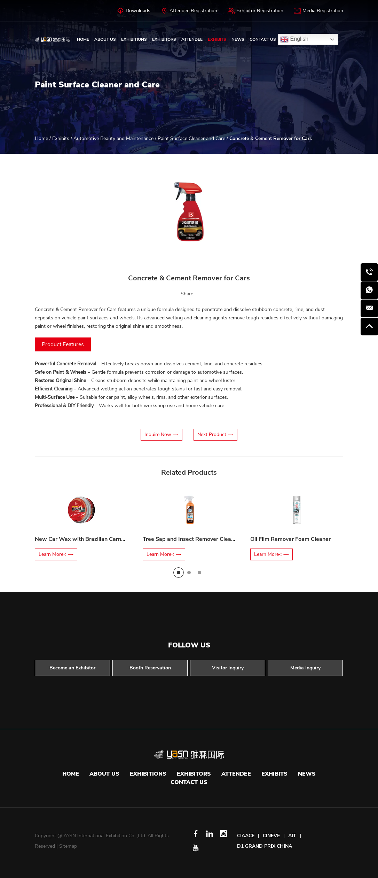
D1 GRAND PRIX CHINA (264, 846)
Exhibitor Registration (255, 10)
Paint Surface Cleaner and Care (191, 138)
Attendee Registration (189, 10)
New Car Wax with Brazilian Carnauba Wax (91, 539)
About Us (105, 39)
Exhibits (217, 39)
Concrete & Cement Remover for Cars (270, 138)
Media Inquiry (305, 668)
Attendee (192, 39)
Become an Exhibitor (72, 668)
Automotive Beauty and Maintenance (113, 138)
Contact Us (263, 39)
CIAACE (245, 835)
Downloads (133, 10)
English (294, 39)
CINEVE (271, 835)
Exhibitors (164, 39)
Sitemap (68, 846)
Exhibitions (134, 39)
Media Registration (318, 10)
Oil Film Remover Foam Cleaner (290, 539)
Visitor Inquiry (228, 668)
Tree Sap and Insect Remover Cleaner (191, 539)
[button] (62, 212)
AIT (292, 835)
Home (83, 39)
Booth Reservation (150, 668)
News (237, 39)
